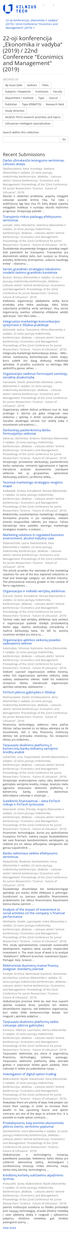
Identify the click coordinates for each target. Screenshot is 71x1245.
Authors (32, 85)
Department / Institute (19, 98)
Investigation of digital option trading (29, 1074)
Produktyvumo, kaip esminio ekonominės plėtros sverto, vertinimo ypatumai (33, 1125)
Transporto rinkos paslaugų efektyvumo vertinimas (32, 218)
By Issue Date (13, 85)
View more (9, 1228)
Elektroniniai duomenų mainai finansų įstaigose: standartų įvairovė (30, 967)
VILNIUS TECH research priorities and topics (33, 117)
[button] (43, 5)
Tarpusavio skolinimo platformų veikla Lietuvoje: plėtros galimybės (30, 1023)
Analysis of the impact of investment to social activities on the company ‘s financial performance (34, 913)
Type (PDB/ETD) (31, 104)
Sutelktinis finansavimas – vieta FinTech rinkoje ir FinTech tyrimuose (31, 803)
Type (41, 98)
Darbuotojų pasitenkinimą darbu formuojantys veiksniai (26, 432)
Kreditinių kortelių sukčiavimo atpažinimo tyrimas (33, 1177)
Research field (55, 104)
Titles (45, 85)
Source (53, 98)
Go (64, 139)
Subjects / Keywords (18, 91)
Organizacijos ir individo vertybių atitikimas (34, 591)
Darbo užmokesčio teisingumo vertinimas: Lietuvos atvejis (34, 162)
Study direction (14, 110)
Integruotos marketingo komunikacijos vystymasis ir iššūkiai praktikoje (31, 323)
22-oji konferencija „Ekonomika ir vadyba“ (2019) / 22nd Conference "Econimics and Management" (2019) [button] (32, 24)
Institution (41, 91)
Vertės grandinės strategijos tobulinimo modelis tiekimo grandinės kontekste (32, 271)
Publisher (11, 104)
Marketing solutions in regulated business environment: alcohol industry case (33, 537)
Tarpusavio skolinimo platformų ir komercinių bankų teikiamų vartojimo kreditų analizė (30, 748)
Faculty (57, 91)
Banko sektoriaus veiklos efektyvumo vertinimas (30, 855)
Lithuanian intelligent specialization (28, 123)
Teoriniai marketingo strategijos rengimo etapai (33, 484)
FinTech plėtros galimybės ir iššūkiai (29, 692)
